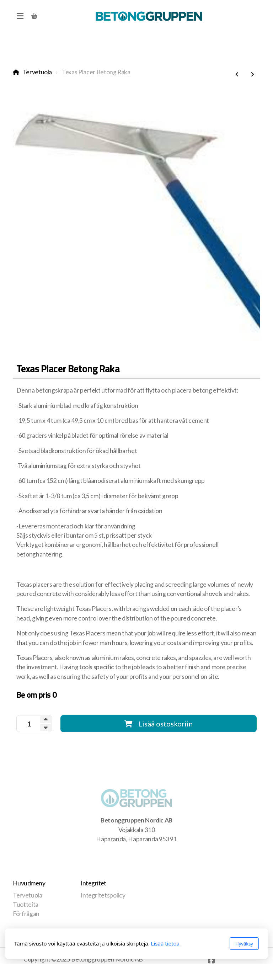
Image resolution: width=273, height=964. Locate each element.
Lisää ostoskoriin (158, 723)
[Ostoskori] (34, 16)
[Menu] (20, 16)
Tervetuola (37, 72)
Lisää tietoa (165, 943)
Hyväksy (244, 944)
